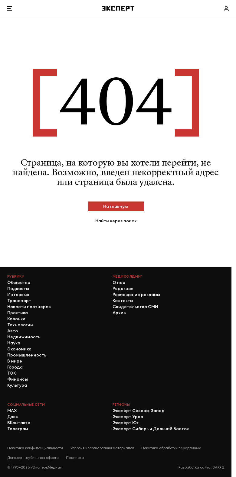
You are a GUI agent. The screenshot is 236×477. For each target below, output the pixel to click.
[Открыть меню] (9, 8)
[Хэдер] (118, 8)
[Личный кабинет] (226, 8)
